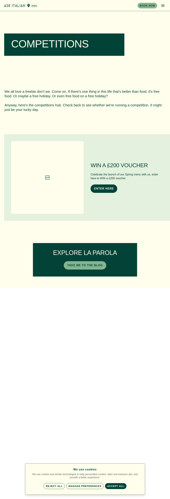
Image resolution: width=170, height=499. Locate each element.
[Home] (14, 5)
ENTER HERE (104, 188)
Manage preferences (84, 486)
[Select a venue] (31, 5)
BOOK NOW (147, 5)
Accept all (115, 486)
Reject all (54, 486)
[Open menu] (163, 5)
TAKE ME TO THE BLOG (85, 265)
